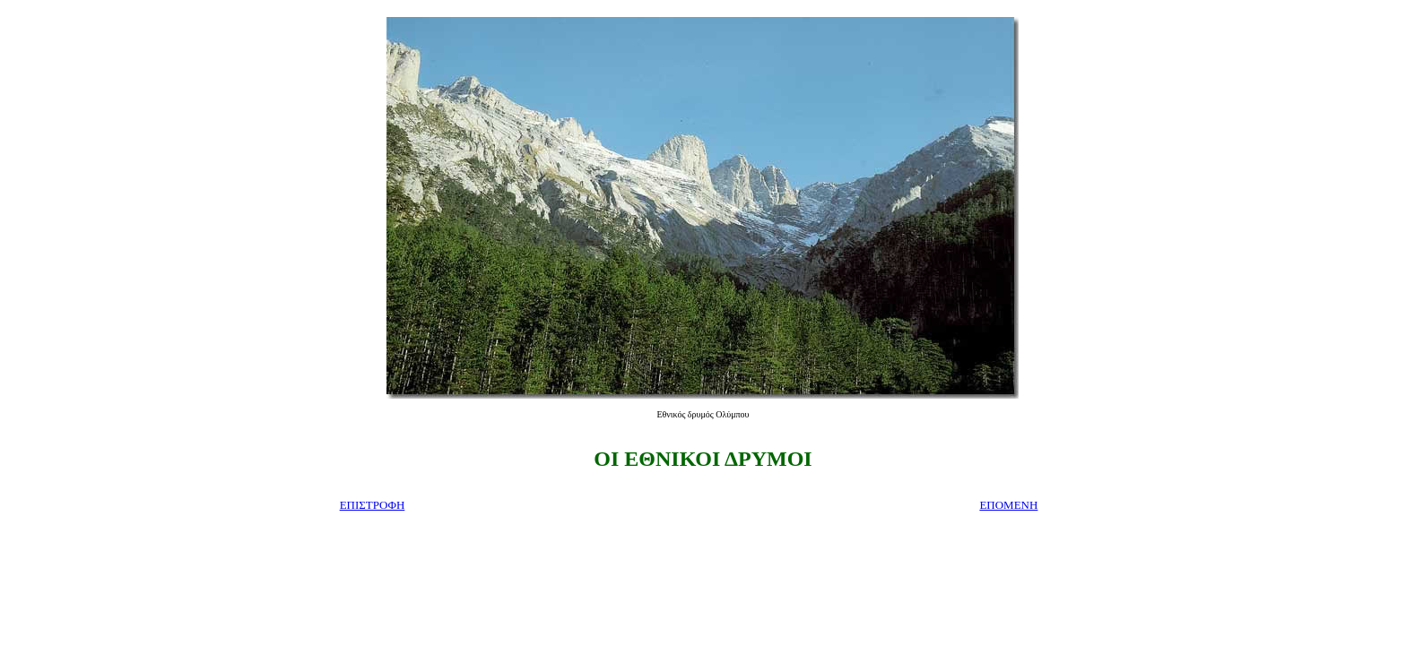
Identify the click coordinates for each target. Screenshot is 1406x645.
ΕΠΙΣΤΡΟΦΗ (372, 505)
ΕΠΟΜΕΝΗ (1008, 505)
